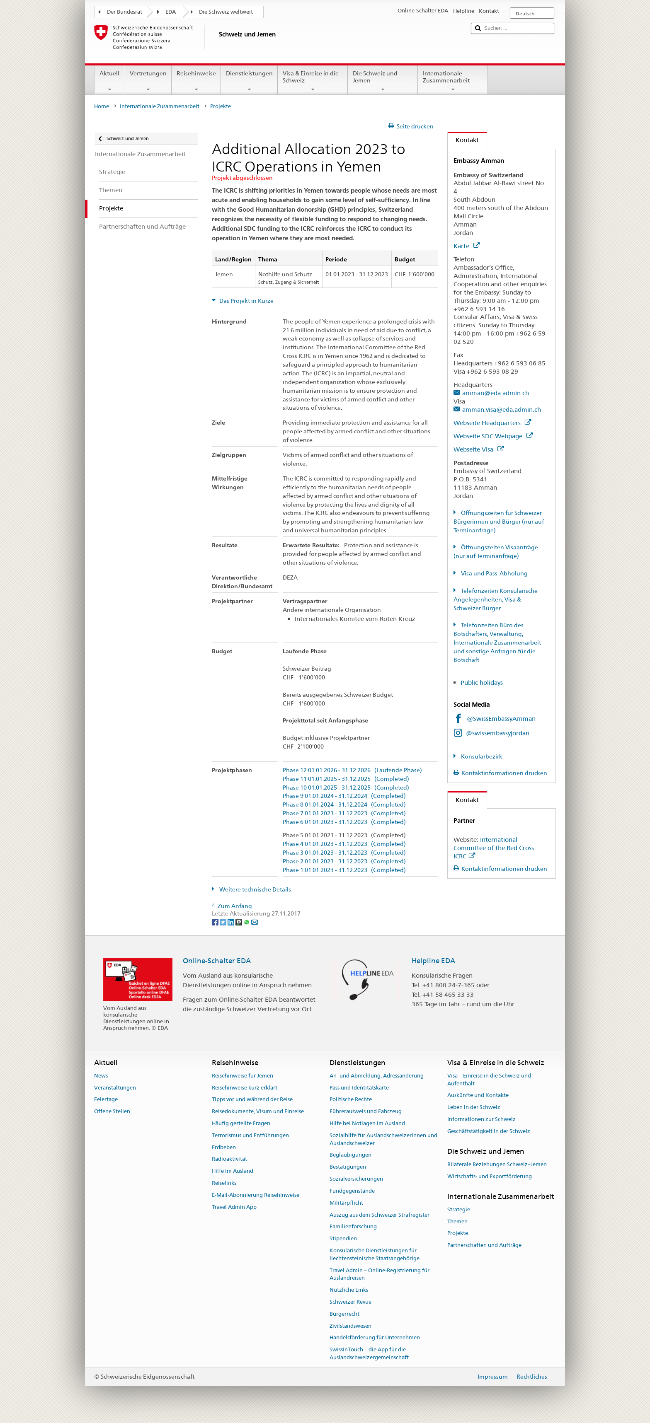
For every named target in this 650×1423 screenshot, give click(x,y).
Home (101, 106)
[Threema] (239, 921)
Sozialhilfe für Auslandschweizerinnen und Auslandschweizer (383, 1139)
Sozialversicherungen (356, 1179)
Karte (467, 246)
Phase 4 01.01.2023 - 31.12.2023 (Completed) (344, 844)
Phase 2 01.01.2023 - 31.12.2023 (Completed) (344, 861)
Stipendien (343, 1238)
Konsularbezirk (481, 756)
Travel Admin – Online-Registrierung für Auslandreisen (379, 1274)
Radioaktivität (229, 1159)
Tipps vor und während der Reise (252, 1100)
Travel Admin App (234, 1207)
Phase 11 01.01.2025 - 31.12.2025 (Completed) (346, 779)
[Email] (254, 921)
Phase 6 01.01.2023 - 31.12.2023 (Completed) (344, 822)
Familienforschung (353, 1227)
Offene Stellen (112, 1111)
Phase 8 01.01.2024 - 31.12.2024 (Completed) (344, 805)
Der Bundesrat (124, 12)
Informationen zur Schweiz (481, 1119)
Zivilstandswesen (350, 1326)
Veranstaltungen (115, 1088)
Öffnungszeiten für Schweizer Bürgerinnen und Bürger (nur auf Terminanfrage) (499, 522)
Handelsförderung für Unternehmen (375, 1338)
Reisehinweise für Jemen (242, 1076)
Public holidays (482, 682)
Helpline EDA (433, 961)
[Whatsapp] (247, 921)
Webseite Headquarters (492, 423)
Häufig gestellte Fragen (241, 1123)
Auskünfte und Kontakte (478, 1095)
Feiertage (106, 1100)
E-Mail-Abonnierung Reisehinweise (255, 1195)
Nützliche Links (349, 1290)
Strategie (458, 1209)
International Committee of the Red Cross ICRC (494, 848)
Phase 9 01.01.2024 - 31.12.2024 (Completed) (344, 796)
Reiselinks (224, 1183)
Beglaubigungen (350, 1155)
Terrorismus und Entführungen (250, 1135)
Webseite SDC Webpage (493, 436)
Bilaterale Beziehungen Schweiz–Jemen (497, 1164)
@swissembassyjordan (497, 733)
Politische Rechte (351, 1100)
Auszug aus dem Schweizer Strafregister (379, 1215)
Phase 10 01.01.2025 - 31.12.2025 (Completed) (346, 788)
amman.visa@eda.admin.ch (501, 409)
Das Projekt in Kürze (246, 300)
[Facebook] (216, 921)
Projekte (457, 1233)
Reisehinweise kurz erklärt (244, 1088)
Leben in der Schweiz (473, 1107)
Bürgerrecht (344, 1314)
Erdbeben (224, 1147)
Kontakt (463, 140)
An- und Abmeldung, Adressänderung (377, 1076)
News (101, 1076)
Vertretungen (148, 81)
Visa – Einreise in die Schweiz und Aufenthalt (489, 1080)
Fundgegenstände (352, 1191)
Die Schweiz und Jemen (382, 81)
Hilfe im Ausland (232, 1171)
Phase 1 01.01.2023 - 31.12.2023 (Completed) (344, 870)
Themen (457, 1221)
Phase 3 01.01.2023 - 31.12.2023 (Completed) (344, 853)
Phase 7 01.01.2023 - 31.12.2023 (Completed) (344, 813)
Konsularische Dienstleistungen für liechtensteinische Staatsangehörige (375, 1254)
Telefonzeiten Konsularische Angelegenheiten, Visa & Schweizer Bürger (496, 599)
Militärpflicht (346, 1203)
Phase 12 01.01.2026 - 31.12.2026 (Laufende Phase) (352, 770)
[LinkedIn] (231, 921)
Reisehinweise (196, 81)
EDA (170, 12)
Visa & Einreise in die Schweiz (312, 81)
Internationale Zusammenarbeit (453, 81)
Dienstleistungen (249, 81)
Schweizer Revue (350, 1302)
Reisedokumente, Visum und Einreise (258, 1111)
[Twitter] (224, 921)
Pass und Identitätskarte (359, 1088)
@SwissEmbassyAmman (501, 718)
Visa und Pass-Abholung (494, 573)
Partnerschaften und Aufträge (484, 1245)
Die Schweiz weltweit (226, 12)
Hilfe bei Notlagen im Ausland (367, 1123)
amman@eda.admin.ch (495, 393)
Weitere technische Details (254, 889)
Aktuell (109, 81)
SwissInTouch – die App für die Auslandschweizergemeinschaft (369, 1353)
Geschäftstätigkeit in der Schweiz (488, 1131)
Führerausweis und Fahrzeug (366, 1111)
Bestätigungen (348, 1167)
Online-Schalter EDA (217, 961)
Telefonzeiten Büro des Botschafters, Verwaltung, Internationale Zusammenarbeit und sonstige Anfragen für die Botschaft (497, 642)
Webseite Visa (479, 449)
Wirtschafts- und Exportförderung (489, 1176)
